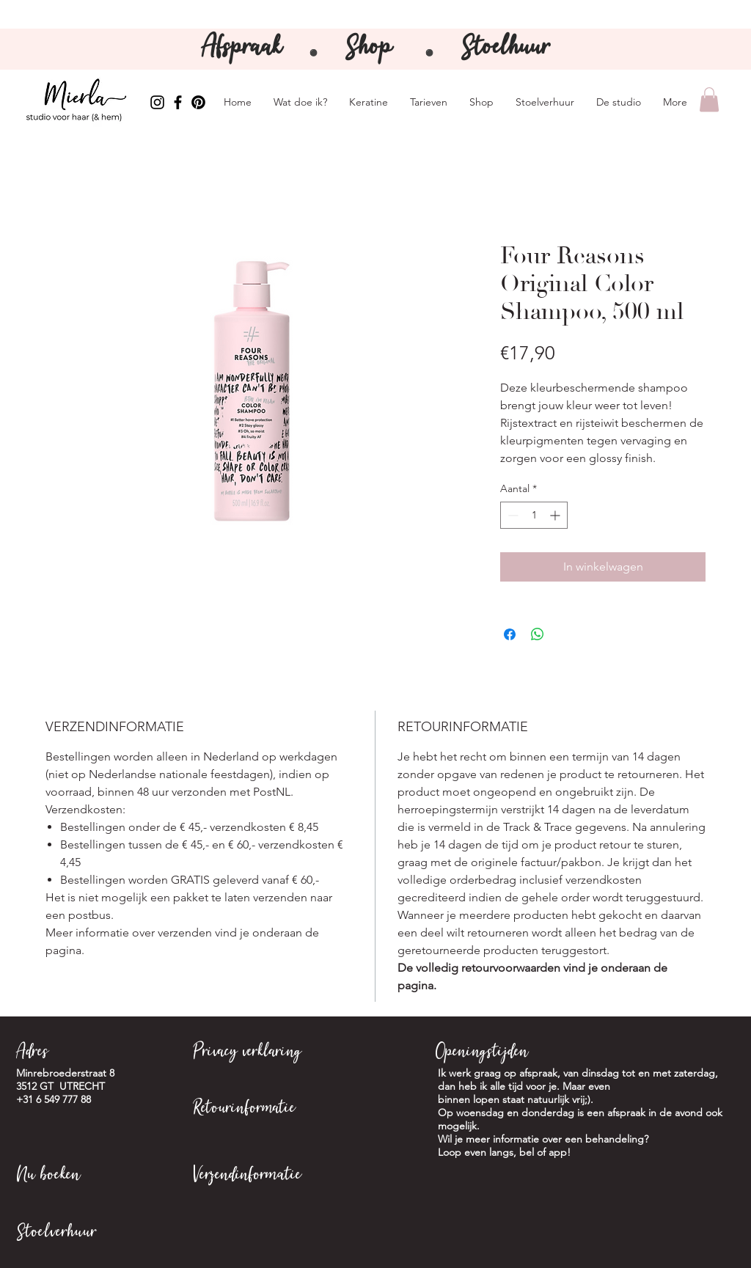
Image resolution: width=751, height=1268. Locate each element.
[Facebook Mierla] (178, 102)
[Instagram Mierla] (157, 102)
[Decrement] (511, 515)
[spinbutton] (534, 515)
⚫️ (429, 53)
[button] (709, 99)
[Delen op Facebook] (510, 634)
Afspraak (245, 49)
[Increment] (556, 515)
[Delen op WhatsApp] (537, 634)
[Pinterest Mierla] (198, 102)
